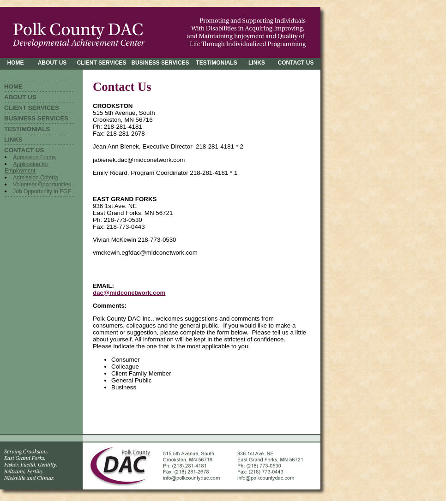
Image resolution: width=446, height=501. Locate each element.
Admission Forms (34, 157)
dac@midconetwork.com (129, 292)
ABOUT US (20, 97)
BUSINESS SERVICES (36, 118)
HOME (13, 86)
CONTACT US (24, 150)
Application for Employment (26, 167)
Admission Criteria (35, 177)
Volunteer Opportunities (42, 184)
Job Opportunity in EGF (42, 191)
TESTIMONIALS (27, 128)
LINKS (13, 139)
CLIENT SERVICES (31, 107)
